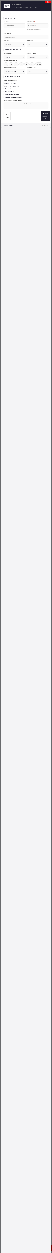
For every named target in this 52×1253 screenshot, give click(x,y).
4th (21, 64)
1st (6, 64)
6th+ (32, 64)
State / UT (6, 40)
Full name (6, 21)
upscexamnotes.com (9, 125)
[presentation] (25, 115)
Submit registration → (45, 116)
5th (26, 64)
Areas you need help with (10, 80)
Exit (48, 2)
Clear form (7, 116)
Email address (7, 33)
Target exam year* (8, 53)
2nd (11, 64)
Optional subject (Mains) (10, 67)
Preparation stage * (31, 53)
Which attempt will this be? (10, 60)
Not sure (39, 64)
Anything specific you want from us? (13, 100)
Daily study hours (31, 67)
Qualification (30, 40)
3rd (16, 64)
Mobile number (31, 21)
